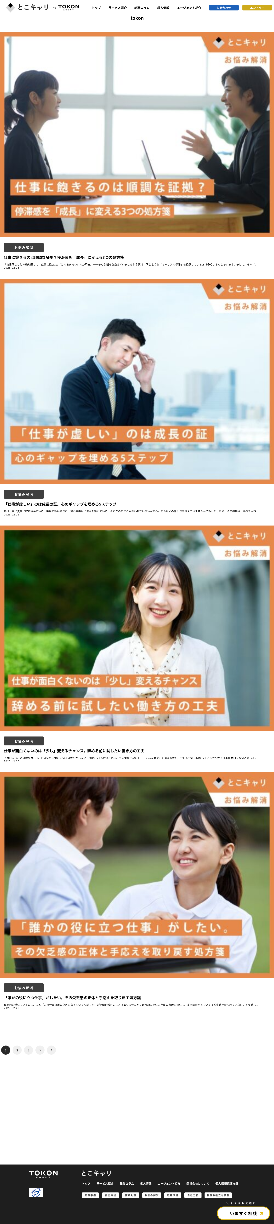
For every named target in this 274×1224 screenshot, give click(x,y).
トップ (96, 7)
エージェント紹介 (189, 7)
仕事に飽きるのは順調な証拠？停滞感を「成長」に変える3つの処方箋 (64, 257)
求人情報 (163, 7)
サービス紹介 (117, 7)
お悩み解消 (23, 247)
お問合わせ (224, 8)
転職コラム (142, 7)
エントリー (257, 8)
